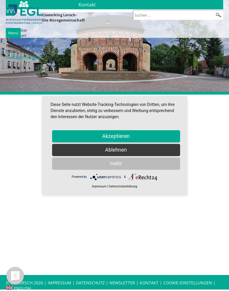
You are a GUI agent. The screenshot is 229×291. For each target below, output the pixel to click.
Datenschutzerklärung (123, 186)
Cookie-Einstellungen (187, 282)
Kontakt (150, 282)
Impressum (59, 282)
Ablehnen (116, 150)
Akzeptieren (116, 136)
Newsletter (122, 282)
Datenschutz (91, 282)
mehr (116, 163)
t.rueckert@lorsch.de (24, 56)
